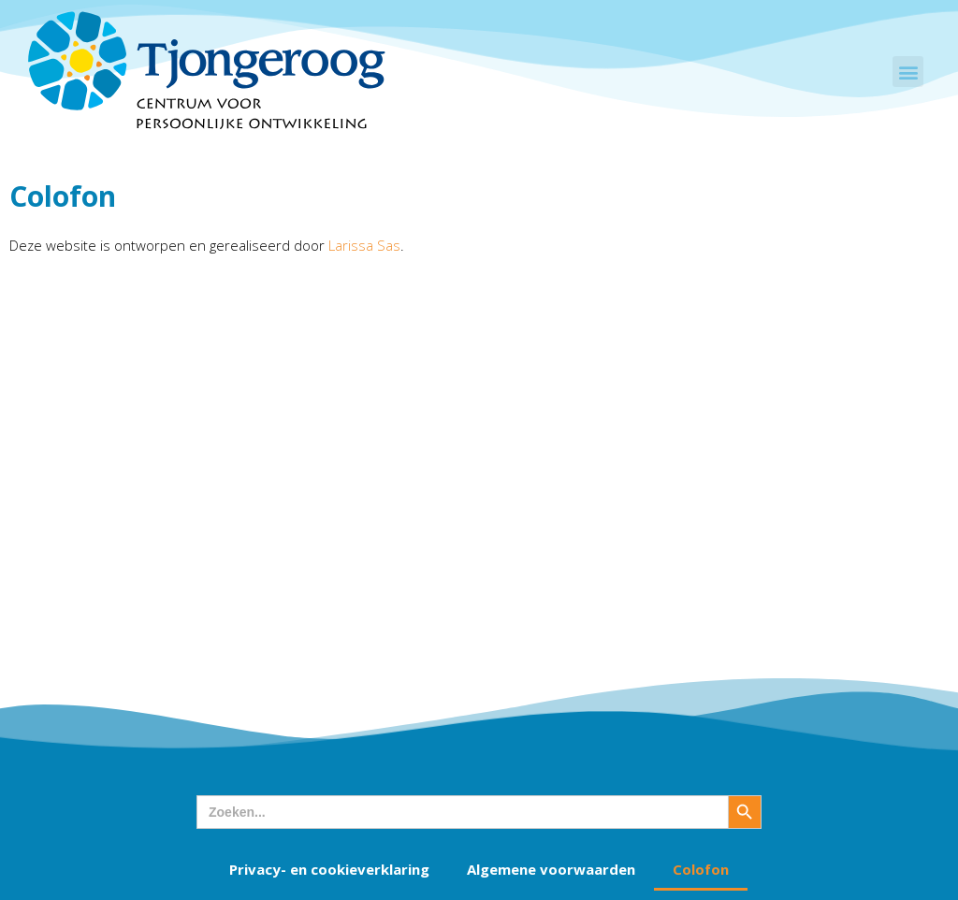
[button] (908, 71)
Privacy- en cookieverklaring (329, 869)
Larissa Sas (364, 245)
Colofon (701, 869)
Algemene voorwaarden (551, 869)
